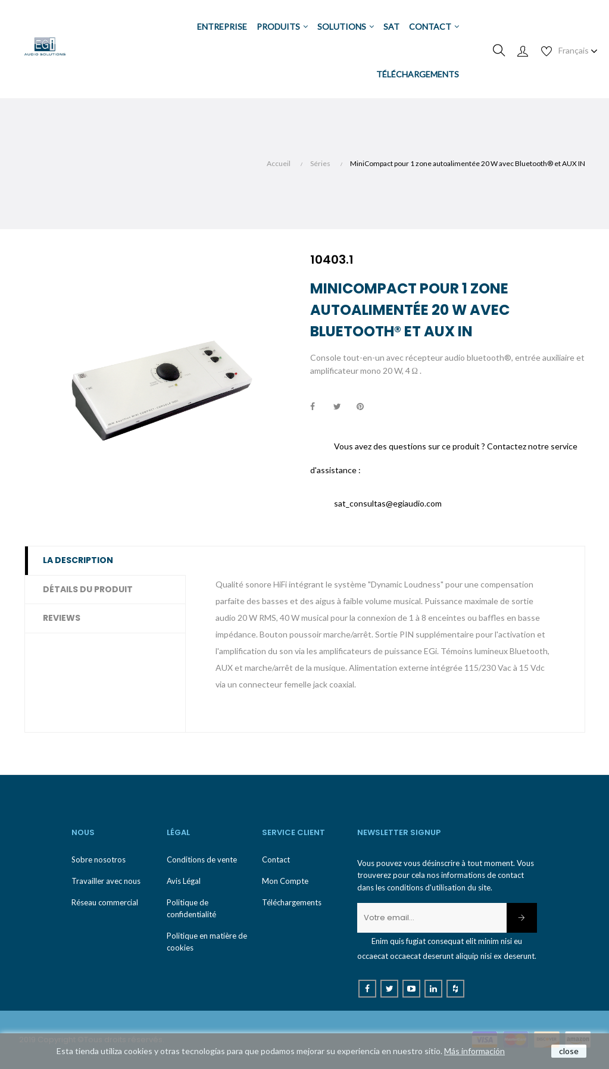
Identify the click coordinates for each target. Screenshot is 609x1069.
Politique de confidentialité (191, 908)
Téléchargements (291, 902)
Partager (319, 407)
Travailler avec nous (105, 881)
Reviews (61, 618)
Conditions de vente (202, 859)
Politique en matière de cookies (207, 941)
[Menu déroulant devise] (578, 50)
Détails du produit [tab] (88, 589)
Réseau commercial (104, 902)
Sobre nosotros (98, 859)
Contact (276, 859)
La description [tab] (78, 560)
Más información (474, 1051)
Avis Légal (184, 881)
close (569, 1051)
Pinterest (365, 407)
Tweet (342, 407)
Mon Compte (285, 881)
